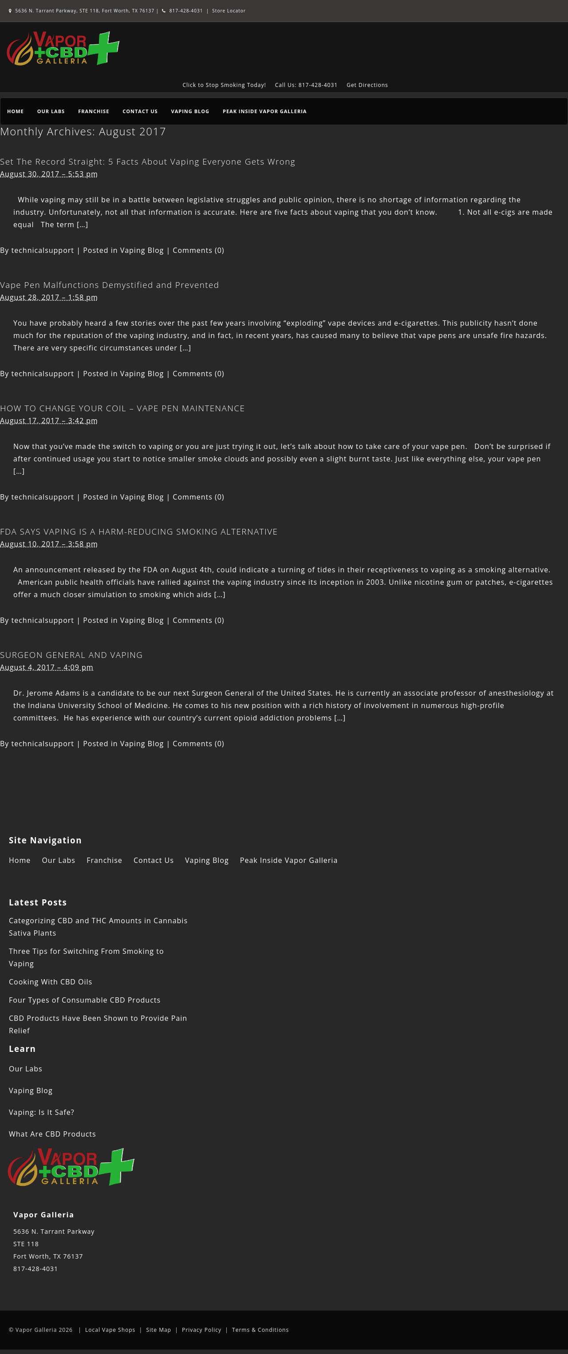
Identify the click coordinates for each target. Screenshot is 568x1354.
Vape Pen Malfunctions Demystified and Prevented (109, 284)
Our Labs (51, 111)
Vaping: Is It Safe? (42, 1112)
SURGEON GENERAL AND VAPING (71, 654)
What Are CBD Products (52, 1134)
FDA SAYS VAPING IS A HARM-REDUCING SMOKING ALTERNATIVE (139, 531)
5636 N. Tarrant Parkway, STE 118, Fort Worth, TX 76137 (82, 11)
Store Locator (229, 11)
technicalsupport (43, 250)
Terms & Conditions (260, 1330)
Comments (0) (198, 250)
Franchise (93, 111)
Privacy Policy (201, 1330)
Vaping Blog (190, 111)
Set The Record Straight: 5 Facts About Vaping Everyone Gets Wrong (148, 161)
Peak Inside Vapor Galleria (265, 111)
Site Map (158, 1330)
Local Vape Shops (110, 1330)
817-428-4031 (182, 11)
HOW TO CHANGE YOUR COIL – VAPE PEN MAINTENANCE (122, 407)
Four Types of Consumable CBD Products (85, 1000)
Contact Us (140, 111)
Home (15, 111)
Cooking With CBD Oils (50, 982)
